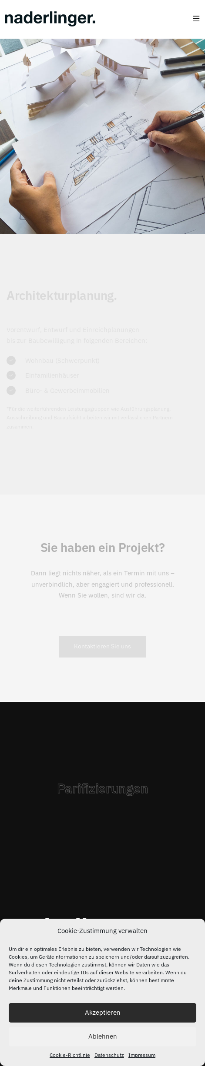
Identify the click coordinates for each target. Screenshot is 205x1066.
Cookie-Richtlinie (70, 1055)
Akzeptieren (103, 1012)
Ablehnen (102, 1036)
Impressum (141, 1055)
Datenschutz (109, 1055)
